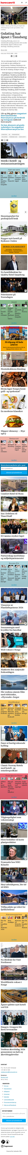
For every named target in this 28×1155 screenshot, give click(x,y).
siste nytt (22, 137)
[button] (26, 171)
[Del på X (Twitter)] (14, 56)
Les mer (12, 1136)
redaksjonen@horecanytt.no (9, 1072)
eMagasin (7, 1091)
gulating (4, 137)
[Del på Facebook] (11, 56)
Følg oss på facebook (10, 1105)
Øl (9, 134)
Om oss (6, 1086)
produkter (15, 134)
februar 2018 (13, 137)
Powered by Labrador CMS (14, 1151)
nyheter (4, 134)
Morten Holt (4, 1077)
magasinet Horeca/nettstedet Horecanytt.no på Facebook (14, 115)
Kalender (6, 1097)
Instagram (8, 120)
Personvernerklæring (10, 1102)
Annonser (7, 1094)
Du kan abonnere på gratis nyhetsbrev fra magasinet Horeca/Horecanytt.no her (12, 127)
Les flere (14, 196)
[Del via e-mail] (16, 56)
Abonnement (7, 1088)
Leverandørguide (9, 1099)
